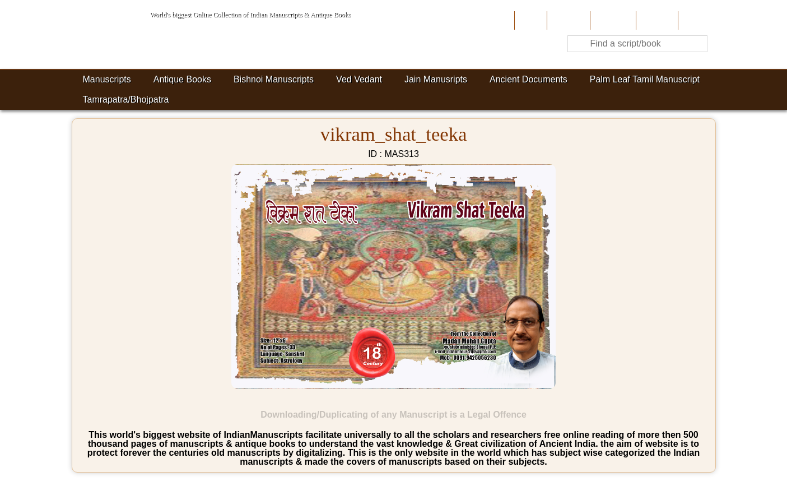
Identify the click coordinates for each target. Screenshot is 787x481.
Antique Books (182, 79)
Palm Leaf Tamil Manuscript (645, 79)
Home (529, 20)
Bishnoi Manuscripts (274, 79)
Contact (695, 20)
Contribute (612, 20)
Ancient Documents (528, 79)
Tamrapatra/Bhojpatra (126, 99)
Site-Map (656, 20)
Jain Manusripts (435, 79)
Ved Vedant (359, 79)
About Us (567, 20)
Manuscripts (107, 79)
